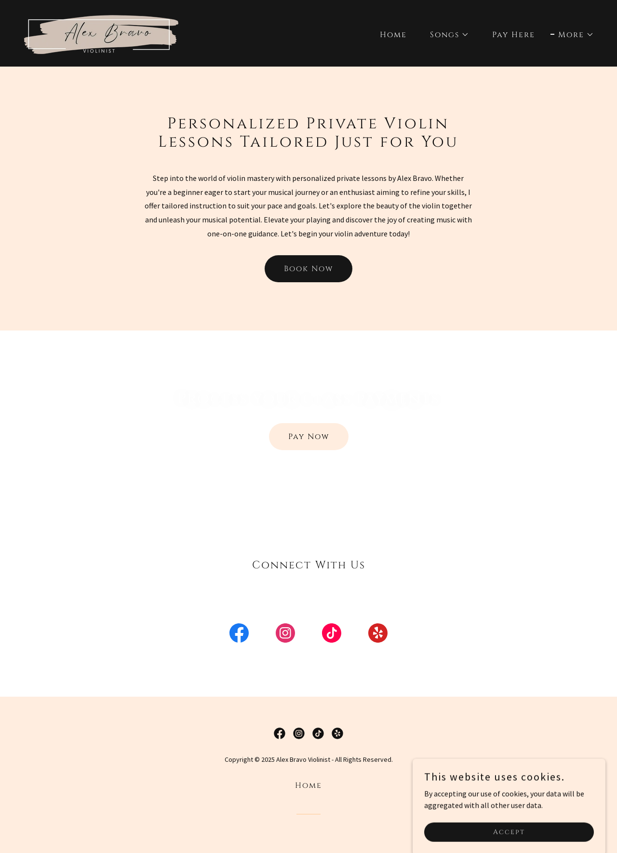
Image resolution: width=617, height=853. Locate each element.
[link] (102, 32)
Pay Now (308, 436)
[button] (445, 35)
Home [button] (308, 785)
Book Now (308, 268)
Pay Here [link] (513, 34)
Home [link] (393, 34)
